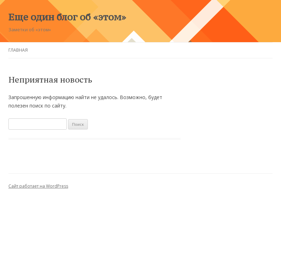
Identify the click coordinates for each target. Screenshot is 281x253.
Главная (18, 50)
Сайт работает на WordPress (38, 186)
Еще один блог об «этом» (67, 17)
